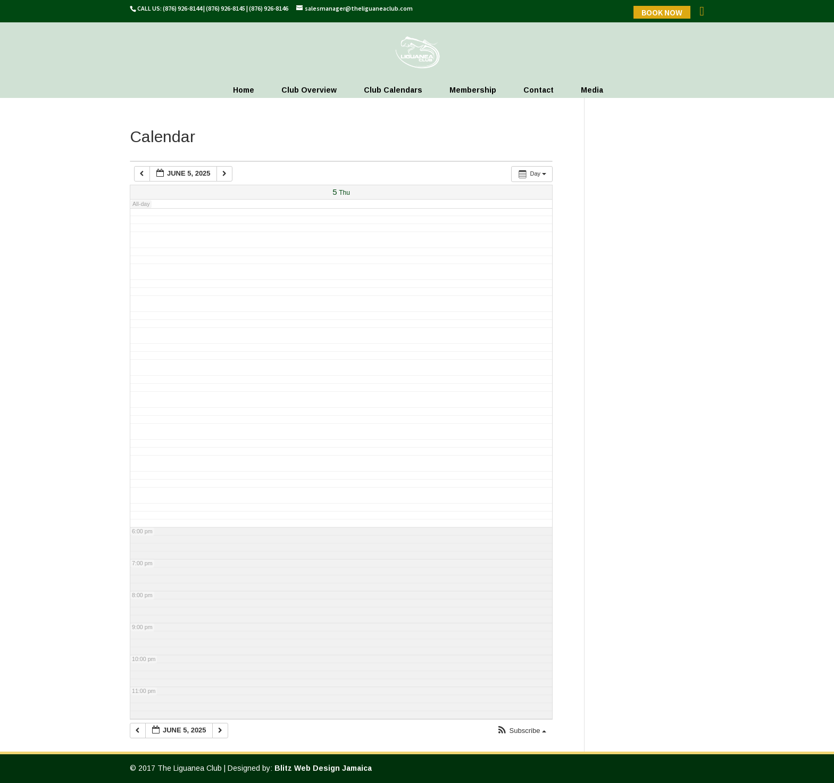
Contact (538, 90)
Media (592, 90)
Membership (472, 90)
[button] (521, 731)
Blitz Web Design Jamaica (323, 768)
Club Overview (309, 90)
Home (243, 90)
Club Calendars (393, 90)
